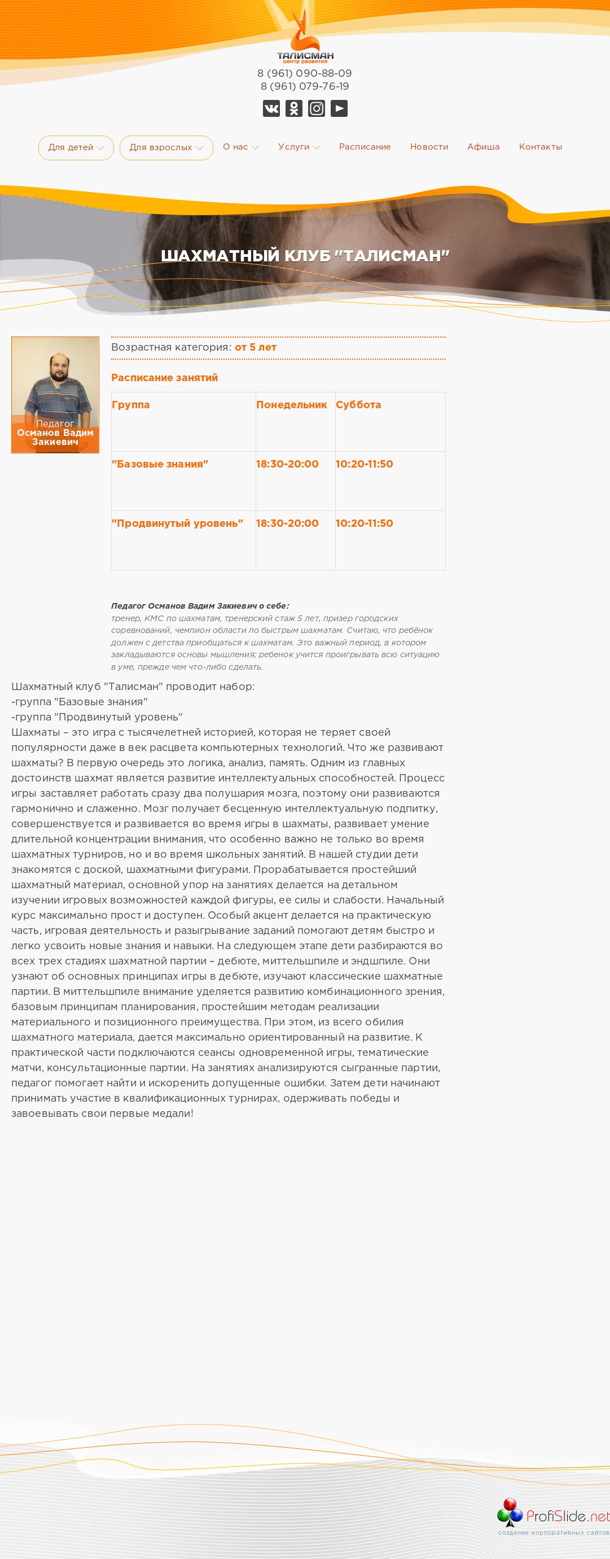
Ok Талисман (294, 108)
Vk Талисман (271, 108)
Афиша (483, 147)
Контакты (540, 147)
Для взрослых (166, 148)
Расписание (365, 147)
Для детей (76, 148)
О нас (241, 147)
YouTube (339, 108)
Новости (429, 147)
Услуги (299, 147)
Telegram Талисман (316, 108)
